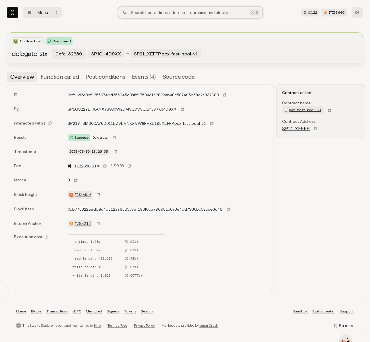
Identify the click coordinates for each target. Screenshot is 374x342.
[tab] (22, 77)
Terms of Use (117, 325)
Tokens (130, 311)
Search (147, 311)
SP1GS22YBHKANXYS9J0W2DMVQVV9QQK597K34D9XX (122, 109)
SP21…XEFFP (296, 128)
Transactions (57, 311)
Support (347, 311)
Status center (323, 311)
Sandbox (300, 311)
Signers (113, 311)
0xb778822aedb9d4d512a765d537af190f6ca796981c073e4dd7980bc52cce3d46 (145, 209)
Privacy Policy (144, 325)
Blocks (36, 311)
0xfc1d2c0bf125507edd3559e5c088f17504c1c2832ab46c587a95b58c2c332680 (143, 95)
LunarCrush (208, 325)
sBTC (77, 311)
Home (21, 311)
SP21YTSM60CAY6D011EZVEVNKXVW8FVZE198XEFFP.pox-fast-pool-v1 (137, 123)
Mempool (94, 311)
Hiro (97, 325)
